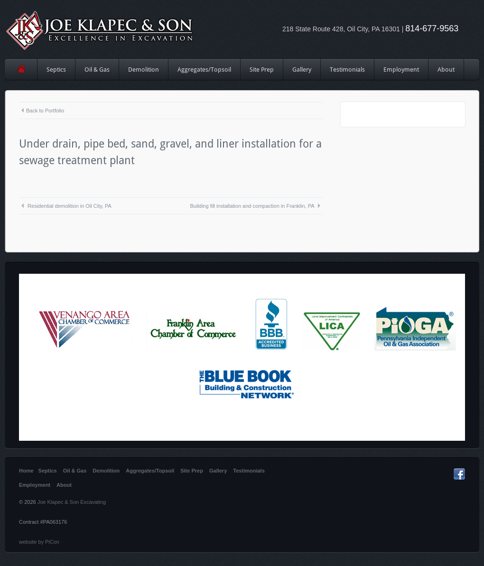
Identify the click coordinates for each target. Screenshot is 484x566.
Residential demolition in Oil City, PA (66, 206)
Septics (56, 69)
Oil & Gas (97, 69)
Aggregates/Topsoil (204, 69)
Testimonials (347, 69)
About (446, 69)
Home (21, 69)
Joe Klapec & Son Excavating (71, 502)
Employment (401, 69)
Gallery (301, 69)
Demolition (143, 69)
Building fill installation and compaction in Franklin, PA (255, 206)
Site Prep (262, 73)
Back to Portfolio (42, 110)
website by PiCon (39, 542)
